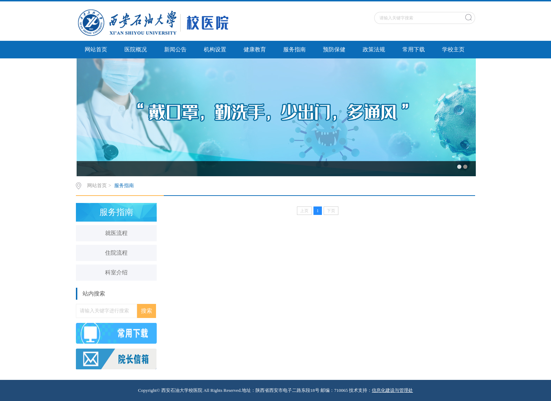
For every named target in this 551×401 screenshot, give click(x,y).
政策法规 (374, 49)
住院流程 (116, 253)
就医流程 (116, 233)
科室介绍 (116, 272)
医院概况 (135, 49)
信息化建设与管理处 (392, 390)
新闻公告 (175, 49)
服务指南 (294, 49)
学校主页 (453, 49)
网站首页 (96, 49)
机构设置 (215, 49)
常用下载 (413, 49)
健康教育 (255, 49)
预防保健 (334, 49)
